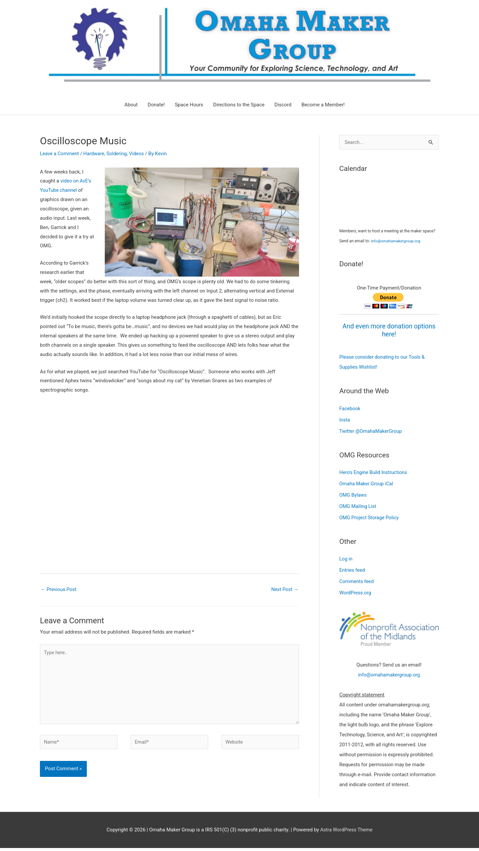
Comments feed (357, 581)
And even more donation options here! (389, 330)
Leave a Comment (60, 154)
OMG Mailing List (358, 506)
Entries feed (352, 569)
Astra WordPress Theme (346, 833)
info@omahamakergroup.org (396, 241)
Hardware (95, 154)
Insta (344, 420)
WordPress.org (355, 592)
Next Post (284, 589)
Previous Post (59, 589)
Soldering (118, 154)
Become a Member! (323, 105)
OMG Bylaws (353, 495)
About (131, 105)
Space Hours (189, 105)
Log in (346, 558)
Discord (282, 105)
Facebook (350, 408)
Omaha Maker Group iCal (367, 483)
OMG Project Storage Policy (369, 517)
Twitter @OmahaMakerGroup (371, 431)
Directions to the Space (238, 105)
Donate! (156, 105)
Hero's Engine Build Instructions (374, 472)
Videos (139, 154)
